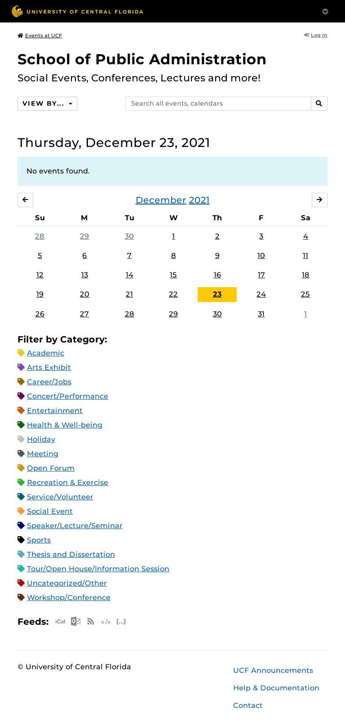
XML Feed (106, 621)
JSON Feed (121, 621)
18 (306, 275)
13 (84, 275)
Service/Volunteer (60, 497)
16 (217, 275)
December (161, 200)
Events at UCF (40, 35)
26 (39, 314)
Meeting (42, 453)
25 (305, 294)
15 (173, 275)
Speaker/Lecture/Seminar (75, 525)
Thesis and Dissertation (71, 554)
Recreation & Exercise (67, 482)
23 (217, 294)
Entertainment (55, 410)
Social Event (50, 511)
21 (129, 294)
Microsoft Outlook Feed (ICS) (75, 621)
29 (84, 236)
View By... (44, 103)
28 (39, 236)
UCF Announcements (273, 670)
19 (40, 294)
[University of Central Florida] (77, 11)
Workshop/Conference (69, 597)
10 (261, 255)
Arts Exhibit (49, 367)
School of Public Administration (142, 59)
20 (84, 294)
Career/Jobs (49, 382)
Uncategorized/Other (67, 583)
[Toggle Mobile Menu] (325, 10)
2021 (199, 200)
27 (84, 314)
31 (261, 314)
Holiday (41, 439)
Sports (39, 540)
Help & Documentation (276, 688)
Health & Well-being (64, 425)
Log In (315, 35)
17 (261, 275)
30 (129, 236)
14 (129, 275)
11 (305, 255)
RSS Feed (90, 621)
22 (173, 294)
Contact (248, 705)
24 (261, 294)
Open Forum (51, 468)
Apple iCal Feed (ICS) (60, 621)
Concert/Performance (67, 396)
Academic (45, 353)
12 (40, 275)
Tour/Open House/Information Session (98, 569)
